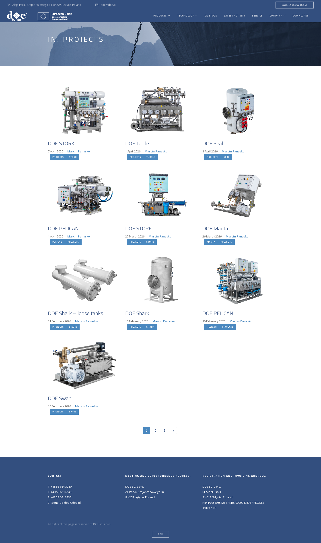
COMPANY (275, 16)
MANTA (211, 241)
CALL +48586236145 (295, 5)
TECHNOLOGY (183, 16)
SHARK (73, 327)
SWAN (72, 411)
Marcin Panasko (78, 151)
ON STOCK (209, 16)
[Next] (173, 430)
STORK (73, 157)
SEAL (226, 157)
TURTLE (150, 157)
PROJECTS (58, 157)
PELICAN (57, 241)
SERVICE (256, 16)
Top (160, 534)
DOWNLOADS (300, 16)
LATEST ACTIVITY (233, 16)
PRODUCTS (157, 16)
